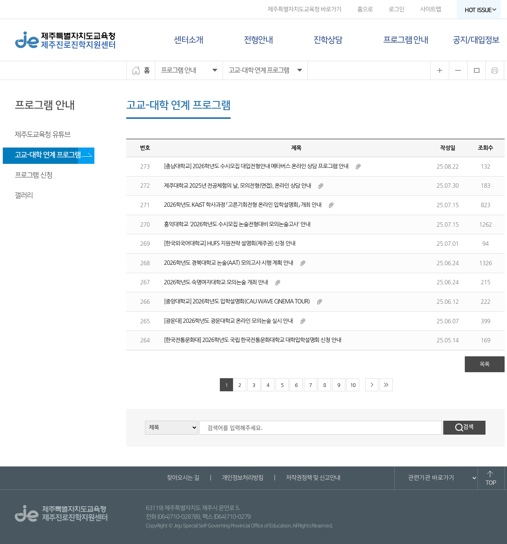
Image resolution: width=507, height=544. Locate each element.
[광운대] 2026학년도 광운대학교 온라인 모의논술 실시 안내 (228, 321)
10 (352, 385)
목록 (484, 364)
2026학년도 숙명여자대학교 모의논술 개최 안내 (216, 282)
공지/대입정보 (476, 40)
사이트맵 (430, 9)
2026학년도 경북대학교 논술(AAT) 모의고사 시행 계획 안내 (228, 263)
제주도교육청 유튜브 (42, 135)
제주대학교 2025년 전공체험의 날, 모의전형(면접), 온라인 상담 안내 (237, 185)
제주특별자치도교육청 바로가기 (304, 9)
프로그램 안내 (405, 40)
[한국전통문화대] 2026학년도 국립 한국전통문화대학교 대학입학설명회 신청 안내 (252, 340)
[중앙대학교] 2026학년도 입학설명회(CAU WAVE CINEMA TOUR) (237, 301)
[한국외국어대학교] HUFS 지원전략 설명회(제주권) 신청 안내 (229, 243)
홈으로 (364, 9)
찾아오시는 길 (183, 478)
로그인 (396, 9)
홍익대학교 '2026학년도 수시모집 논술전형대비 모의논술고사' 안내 (237, 224)
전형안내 (258, 40)
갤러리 (24, 196)
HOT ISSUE (480, 10)
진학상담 (327, 40)
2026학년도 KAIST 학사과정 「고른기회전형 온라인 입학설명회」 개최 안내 (242, 205)
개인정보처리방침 (242, 478)
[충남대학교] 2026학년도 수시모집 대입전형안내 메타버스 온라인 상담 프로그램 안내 (256, 166)
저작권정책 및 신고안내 (313, 478)
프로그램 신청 (33, 175)
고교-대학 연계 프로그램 (47, 155)
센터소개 (188, 40)
